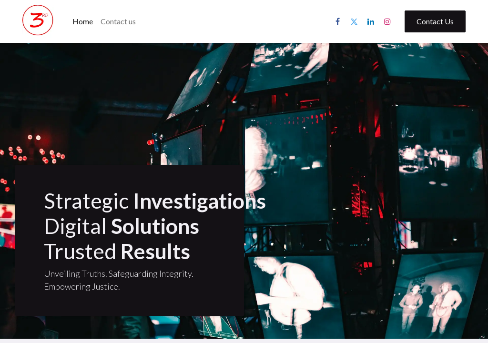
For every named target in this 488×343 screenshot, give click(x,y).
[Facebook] (337, 21)
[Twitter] (354, 21)
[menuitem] (83, 21)
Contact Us (435, 21)
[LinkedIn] (370, 21)
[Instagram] (387, 21)
